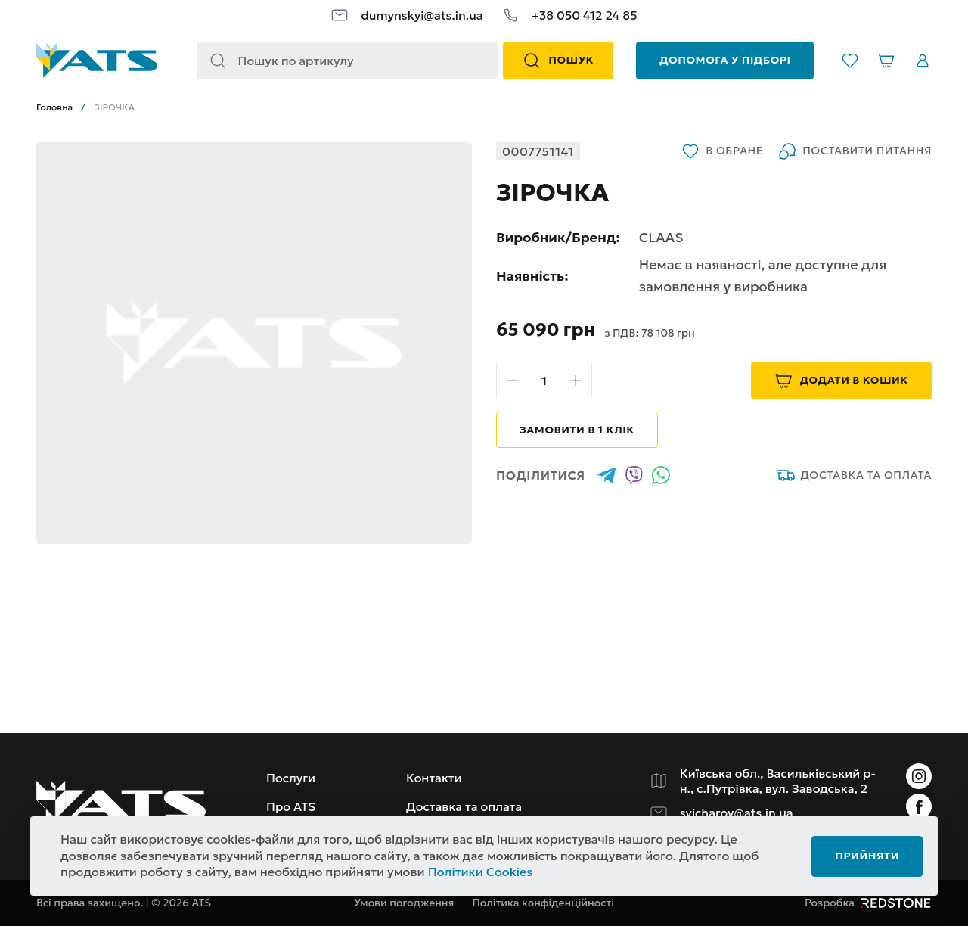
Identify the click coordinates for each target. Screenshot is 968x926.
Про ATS (290, 806)
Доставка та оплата (854, 475)
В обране (722, 151)
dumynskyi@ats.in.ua (421, 15)
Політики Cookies (480, 871)
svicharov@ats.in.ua (736, 812)
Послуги (290, 777)
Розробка (868, 902)
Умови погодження (404, 902)
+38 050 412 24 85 (585, 15)
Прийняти (867, 855)
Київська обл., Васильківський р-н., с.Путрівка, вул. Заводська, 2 (778, 781)
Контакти (434, 777)
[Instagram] (919, 776)
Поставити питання (855, 151)
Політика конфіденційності (543, 902)
